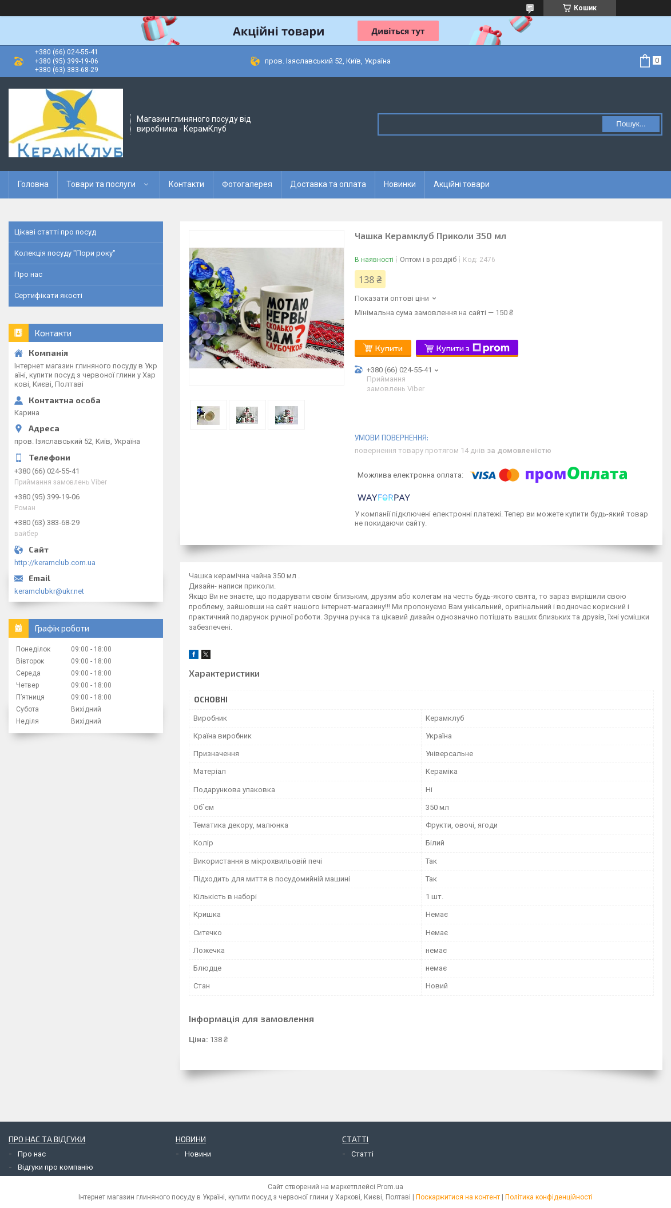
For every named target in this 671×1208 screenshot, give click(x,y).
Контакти (186, 184)
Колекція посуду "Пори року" (65, 253)
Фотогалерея (247, 184)
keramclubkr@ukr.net (49, 591)
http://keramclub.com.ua (55, 562)
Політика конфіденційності (549, 1197)
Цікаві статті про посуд (55, 232)
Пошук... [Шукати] (630, 124)
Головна (33, 184)
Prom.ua (390, 1187)
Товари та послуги (101, 184)
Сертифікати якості (48, 295)
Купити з (473, 348)
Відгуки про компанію (55, 1167)
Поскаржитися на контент (458, 1197)
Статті (362, 1154)
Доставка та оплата (328, 184)
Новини (198, 1154)
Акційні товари (462, 184)
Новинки (400, 184)
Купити (389, 348)
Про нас (28, 274)
